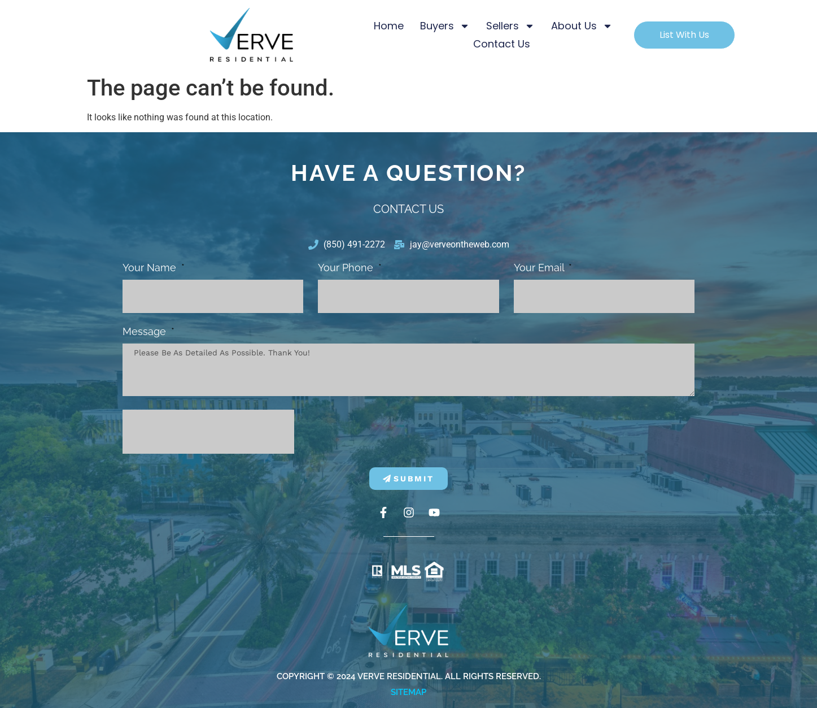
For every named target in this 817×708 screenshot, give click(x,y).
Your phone (347, 268)
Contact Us (501, 44)
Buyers (445, 26)
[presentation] (208, 432)
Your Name (151, 268)
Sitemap (408, 692)
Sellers (510, 26)
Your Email (540, 268)
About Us (582, 26)
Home (389, 26)
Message (146, 332)
